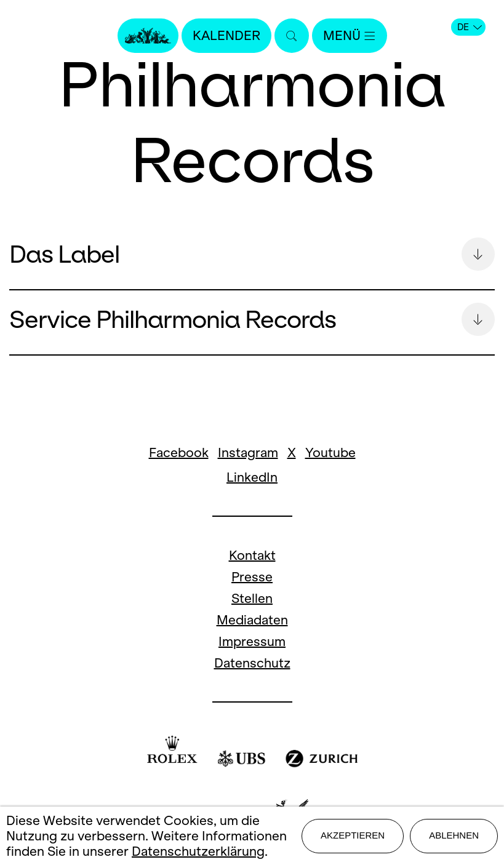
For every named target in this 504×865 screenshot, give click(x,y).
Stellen (252, 598)
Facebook (179, 452)
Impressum (252, 641)
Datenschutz (252, 663)
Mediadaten (252, 620)
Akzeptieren (353, 835)
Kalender (226, 35)
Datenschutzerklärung (198, 851)
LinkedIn (252, 477)
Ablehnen (454, 835)
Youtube (330, 452)
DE (469, 27)
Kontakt (252, 555)
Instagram (248, 452)
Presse (252, 577)
